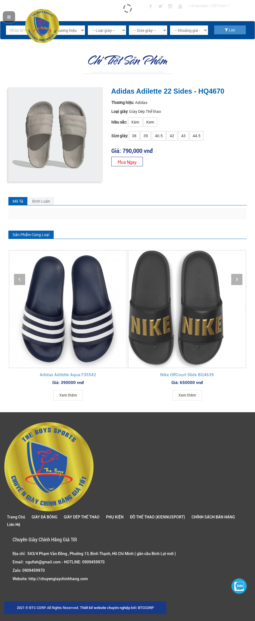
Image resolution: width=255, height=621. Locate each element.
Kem (150, 122)
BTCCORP (146, 608)
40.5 (159, 135)
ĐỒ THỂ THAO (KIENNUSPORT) (157, 517)
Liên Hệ (13, 524)
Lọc (230, 29)
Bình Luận (41, 201)
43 (183, 135)
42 (172, 135)
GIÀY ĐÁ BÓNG (44, 517)
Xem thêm (68, 395)
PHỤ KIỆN (115, 517)
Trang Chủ (16, 517)
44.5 (196, 135)
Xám (135, 122)
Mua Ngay (127, 161)
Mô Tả (18, 201)
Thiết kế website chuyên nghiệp (105, 608)
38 (134, 135)
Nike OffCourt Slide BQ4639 (187, 374)
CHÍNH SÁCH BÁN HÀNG (213, 517)
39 (145, 135)
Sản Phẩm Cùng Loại (31, 234)
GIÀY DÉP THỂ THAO (82, 517)
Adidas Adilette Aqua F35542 (68, 374)
